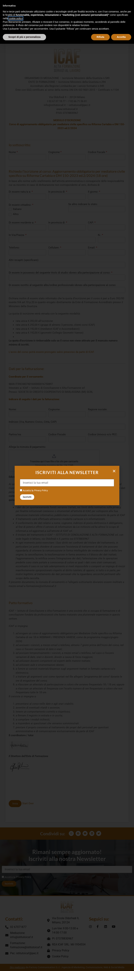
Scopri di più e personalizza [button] (24, 37)
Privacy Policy (41, 490)
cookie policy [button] (15, 18)
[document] (67, 485)
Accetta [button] (121, 37)
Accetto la (27, 490)
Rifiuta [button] (100, 37)
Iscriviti (27, 497)
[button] (114, 471)
